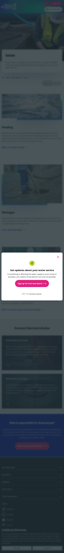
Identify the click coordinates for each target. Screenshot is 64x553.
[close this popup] (58, 257)
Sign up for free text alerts (32, 283)
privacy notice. (35, 294)
